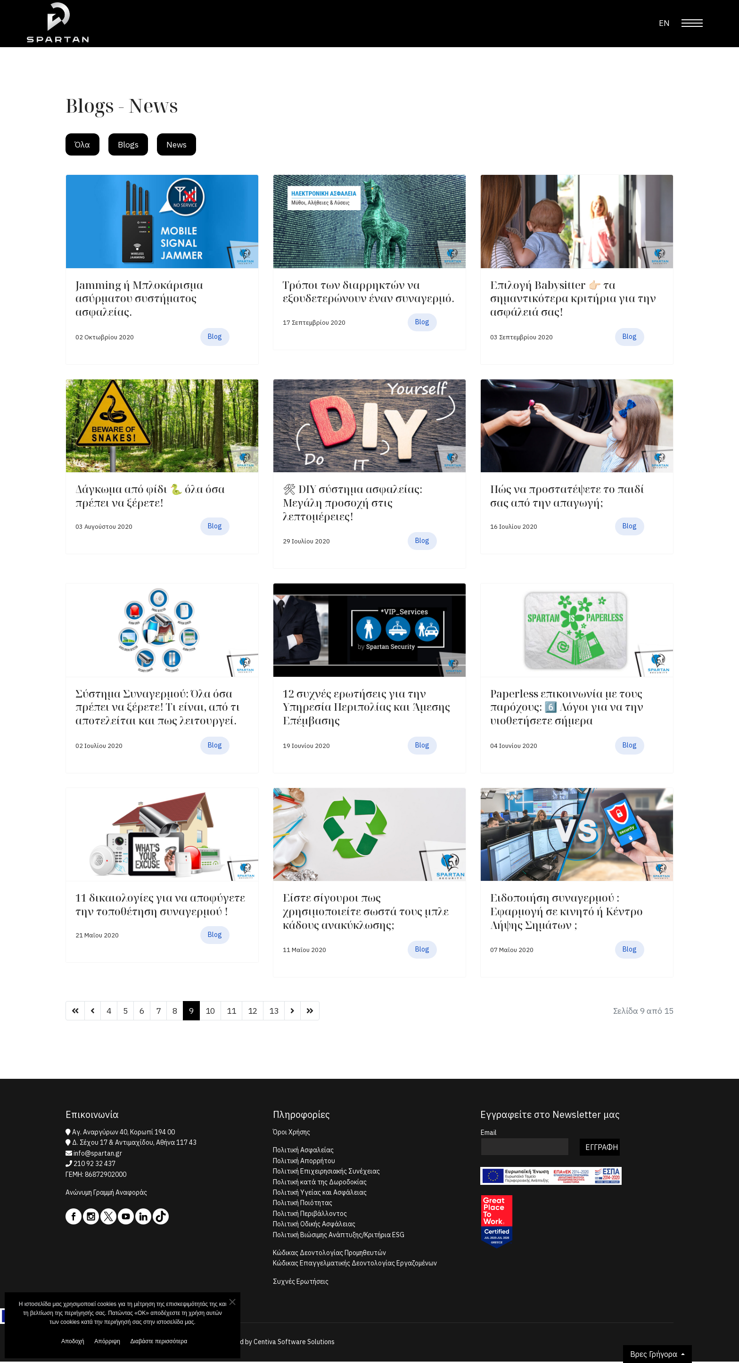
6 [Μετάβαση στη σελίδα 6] (143, 1011)
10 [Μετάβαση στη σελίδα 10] (214, 1011)
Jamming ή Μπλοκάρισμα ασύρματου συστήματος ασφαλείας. (139, 299)
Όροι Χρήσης (291, 1133)
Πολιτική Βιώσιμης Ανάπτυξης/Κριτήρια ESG (338, 1236)
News (179, 145)
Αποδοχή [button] (70, 1341)
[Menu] (692, 23)
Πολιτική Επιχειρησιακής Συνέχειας (326, 1172)
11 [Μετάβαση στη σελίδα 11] (236, 1011)
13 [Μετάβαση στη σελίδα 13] (280, 1011)
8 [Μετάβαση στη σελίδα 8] (177, 1011)
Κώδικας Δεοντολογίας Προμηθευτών (329, 1254)
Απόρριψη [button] (108, 1341)
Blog (215, 337)
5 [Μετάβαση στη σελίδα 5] (126, 1011)
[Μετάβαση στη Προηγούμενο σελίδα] (93, 1012)
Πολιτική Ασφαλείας (303, 1152)
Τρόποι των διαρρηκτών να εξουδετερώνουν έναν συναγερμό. (368, 292)
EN (664, 22)
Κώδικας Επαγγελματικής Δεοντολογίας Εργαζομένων (355, 1265)
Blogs (130, 145)
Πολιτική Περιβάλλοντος (310, 1215)
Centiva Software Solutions (294, 1343)
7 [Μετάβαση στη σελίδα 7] (160, 1011)
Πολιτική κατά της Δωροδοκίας (320, 1183)
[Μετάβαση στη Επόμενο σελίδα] (299, 1012)
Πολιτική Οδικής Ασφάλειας (314, 1225)
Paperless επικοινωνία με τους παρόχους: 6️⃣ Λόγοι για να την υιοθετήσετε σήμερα (566, 707)
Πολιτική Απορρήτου (304, 1162)
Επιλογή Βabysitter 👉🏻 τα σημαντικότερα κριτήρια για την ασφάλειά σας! (573, 299)
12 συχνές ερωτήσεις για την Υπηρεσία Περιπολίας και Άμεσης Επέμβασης (366, 707)
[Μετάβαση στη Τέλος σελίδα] (317, 1012)
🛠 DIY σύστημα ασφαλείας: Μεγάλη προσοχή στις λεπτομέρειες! (352, 503)
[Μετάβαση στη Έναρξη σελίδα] (75, 1012)
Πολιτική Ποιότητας (302, 1204)
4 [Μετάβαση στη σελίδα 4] (109, 1011)
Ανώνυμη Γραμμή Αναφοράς (106, 1194)
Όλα (83, 145)
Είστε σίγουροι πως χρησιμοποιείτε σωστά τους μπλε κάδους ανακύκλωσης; (366, 912)
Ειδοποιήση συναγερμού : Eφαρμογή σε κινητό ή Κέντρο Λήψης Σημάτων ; (566, 912)
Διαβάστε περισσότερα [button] (163, 1341)
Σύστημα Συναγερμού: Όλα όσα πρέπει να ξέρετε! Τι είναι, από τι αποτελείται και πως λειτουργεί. (157, 707)
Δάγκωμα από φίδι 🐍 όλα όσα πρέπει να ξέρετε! (150, 497)
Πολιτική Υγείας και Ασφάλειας (320, 1194)
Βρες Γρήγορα (654, 1354)
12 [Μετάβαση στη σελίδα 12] (258, 1011)
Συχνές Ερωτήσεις (300, 1283)
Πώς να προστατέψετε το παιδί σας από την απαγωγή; (567, 497)
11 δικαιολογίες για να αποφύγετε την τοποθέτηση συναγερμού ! (160, 906)
